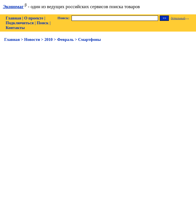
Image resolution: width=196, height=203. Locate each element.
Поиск (43, 23)
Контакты (15, 27)
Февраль (65, 39)
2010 (48, 39)
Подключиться (20, 23)
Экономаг (13, 6)
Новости (32, 39)
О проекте (33, 18)
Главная (13, 18)
